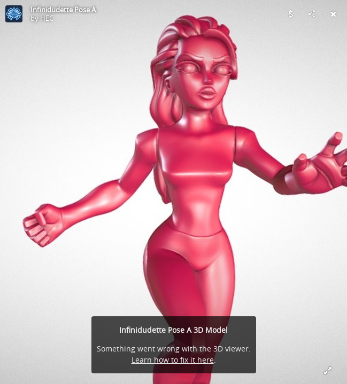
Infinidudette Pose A (63, 9)
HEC (46, 18)
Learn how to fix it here (173, 360)
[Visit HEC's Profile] (13, 13)
